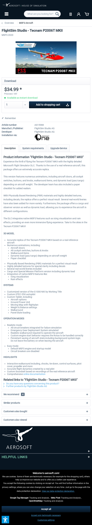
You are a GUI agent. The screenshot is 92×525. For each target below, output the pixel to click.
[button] (5, 519)
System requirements (33, 148)
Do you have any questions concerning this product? (31, 383)
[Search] (57, 14)
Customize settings (46, 520)
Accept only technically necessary (46, 515)
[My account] (79, 14)
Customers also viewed (15, 420)
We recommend (14, 394)
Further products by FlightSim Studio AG (25, 386)
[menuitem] (6, 14)
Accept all (46, 509)
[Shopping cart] (86, 14)
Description (10, 148)
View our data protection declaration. (58, 491)
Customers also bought (15, 411)
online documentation (34, 374)
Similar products (11, 403)
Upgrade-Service (58, 148)
